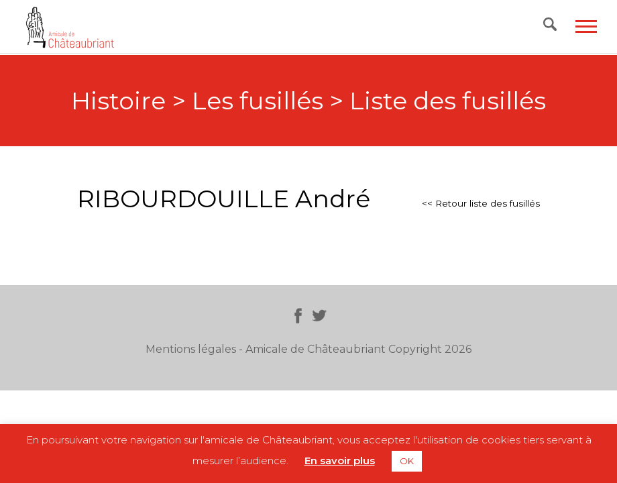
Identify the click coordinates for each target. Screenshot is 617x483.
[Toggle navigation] (586, 26)
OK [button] (407, 460)
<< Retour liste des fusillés (481, 203)
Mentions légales (191, 349)
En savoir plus (339, 460)
